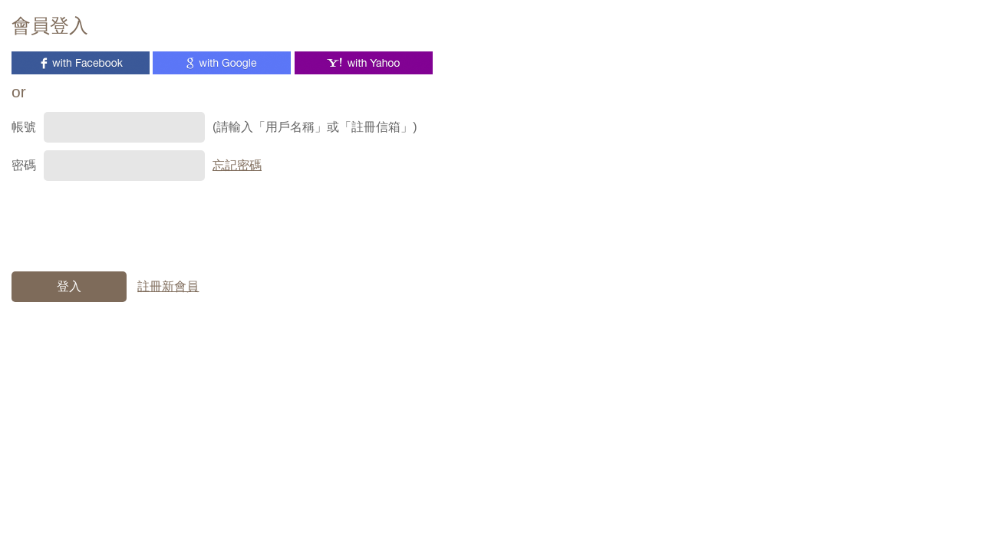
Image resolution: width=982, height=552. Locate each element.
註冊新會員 (168, 286)
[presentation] (128, 218)
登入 (69, 286)
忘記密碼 (237, 165)
